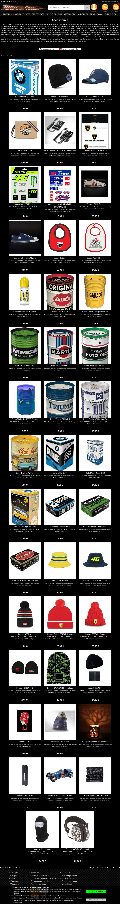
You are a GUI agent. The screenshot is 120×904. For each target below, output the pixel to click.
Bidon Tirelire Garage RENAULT (95, 312)
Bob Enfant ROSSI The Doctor (95, 580)
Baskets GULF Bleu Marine (25, 258)
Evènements (110, 14)
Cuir (60, 14)
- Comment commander (39, 881)
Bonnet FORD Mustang (60, 97)
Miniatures (83, 14)
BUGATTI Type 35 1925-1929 (60, 795)
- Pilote (12, 878)
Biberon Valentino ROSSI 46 (24, 312)
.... (111, 867)
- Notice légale (66, 884)
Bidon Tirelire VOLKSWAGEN (95, 419)
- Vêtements (14, 884)
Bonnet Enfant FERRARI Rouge (60, 634)
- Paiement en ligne (38, 884)
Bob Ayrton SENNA (60, 580)
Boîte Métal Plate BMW (60, 527)
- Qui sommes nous (68, 881)
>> (118, 867)
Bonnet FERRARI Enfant (95, 634)
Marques (7, 14)
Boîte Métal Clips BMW (24, 97)
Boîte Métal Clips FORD (95, 473)
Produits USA (96, 14)
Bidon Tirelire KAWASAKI (25, 365)
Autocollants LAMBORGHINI (95, 150)
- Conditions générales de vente (43, 878)
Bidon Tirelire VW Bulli (25, 473)
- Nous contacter (67, 878)
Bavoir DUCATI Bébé (95, 258)
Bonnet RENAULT (95, 688)
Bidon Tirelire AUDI (60, 312)
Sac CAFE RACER (25, 150)
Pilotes (26, 14)
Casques (17, 14)
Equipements (38, 14)
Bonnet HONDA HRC (24, 688)
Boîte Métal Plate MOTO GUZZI (25, 580)
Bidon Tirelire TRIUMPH (60, 419)
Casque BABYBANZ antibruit (77, 849)
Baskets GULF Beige (95, 204)
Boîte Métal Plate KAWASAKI (95, 527)
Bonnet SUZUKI (25, 742)
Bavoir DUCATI (60, 258)
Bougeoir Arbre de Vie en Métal (95, 742)
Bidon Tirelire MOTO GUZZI (95, 365)
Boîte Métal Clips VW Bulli (25, 527)
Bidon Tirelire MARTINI (60, 365)
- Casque (13, 876)
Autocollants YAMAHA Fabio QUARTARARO (60, 205)
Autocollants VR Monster (25, 204)
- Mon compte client (68, 876)
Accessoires (69, 14)
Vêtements (51, 14)
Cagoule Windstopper (42, 849)
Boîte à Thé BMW (60, 473)
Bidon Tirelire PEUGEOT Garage (25, 419)
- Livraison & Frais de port (40, 876)
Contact (115, 1)
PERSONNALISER (96, 900)
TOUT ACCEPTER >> (96, 892)
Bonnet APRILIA (25, 634)
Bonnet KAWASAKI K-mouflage (60, 688)
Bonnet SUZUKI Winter (60, 742)
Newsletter (106, 1)
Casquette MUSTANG (95, 97)
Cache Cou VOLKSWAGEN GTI (95, 795)
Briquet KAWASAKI (25, 795)
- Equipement (14, 881)
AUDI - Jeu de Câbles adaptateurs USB (60, 150)
